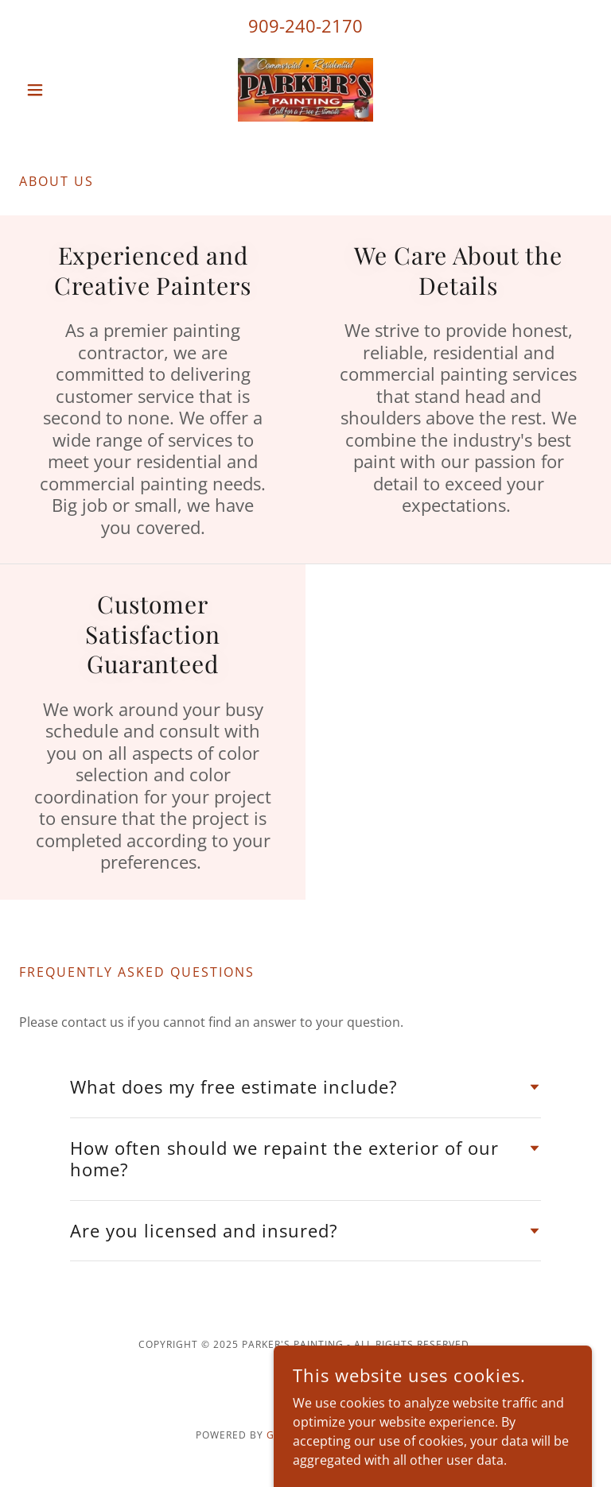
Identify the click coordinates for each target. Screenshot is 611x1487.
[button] (62, 90)
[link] (305, 90)
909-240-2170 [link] (305, 25)
